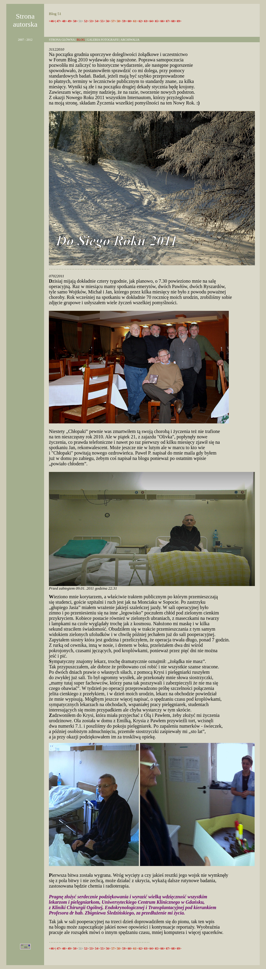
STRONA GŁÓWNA (62, 39)
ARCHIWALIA (129, 39)
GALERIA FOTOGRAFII (102, 39)
